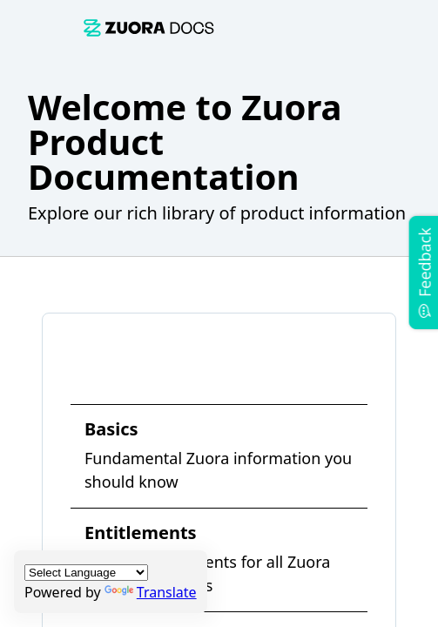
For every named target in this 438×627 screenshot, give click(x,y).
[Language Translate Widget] (86, 572)
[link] (149, 27)
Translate (150, 592)
